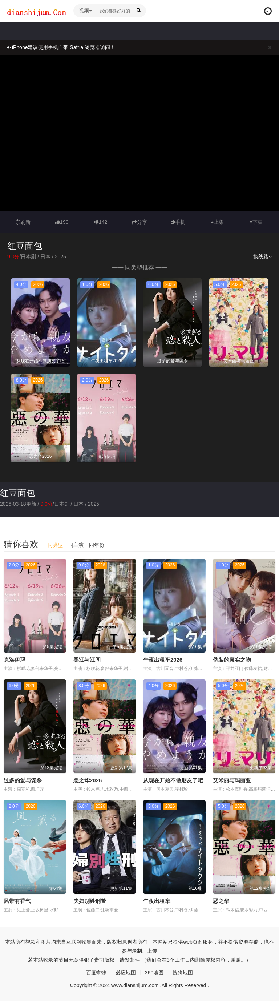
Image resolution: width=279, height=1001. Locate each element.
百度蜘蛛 (96, 973)
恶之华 (221, 901)
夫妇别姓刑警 (89, 901)
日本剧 (28, 256)
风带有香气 (17, 901)
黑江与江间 (87, 660)
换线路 (262, 256)
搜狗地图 (183, 973)
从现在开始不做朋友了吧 (173, 780)
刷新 (23, 222)
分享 (139, 222)
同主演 (76, 545)
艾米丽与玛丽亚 (232, 780)
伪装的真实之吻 (232, 660)
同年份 (96, 545)
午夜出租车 (156, 901)
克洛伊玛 (14, 660)
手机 (178, 222)
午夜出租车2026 (162, 660)
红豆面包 (17, 493)
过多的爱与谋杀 (23, 780)
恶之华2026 (87, 780)
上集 (217, 222)
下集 (256, 222)
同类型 (55, 545)
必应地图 (126, 973)
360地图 (154, 973)
